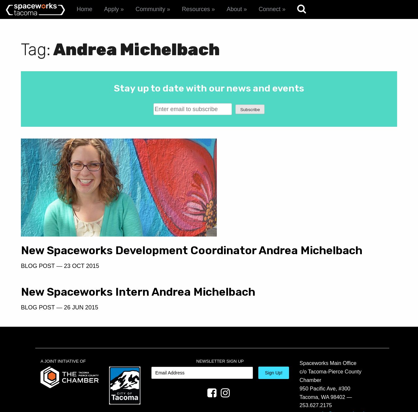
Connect (270, 9)
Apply (111, 9)
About (234, 9)
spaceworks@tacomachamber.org (339, 376)
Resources (196, 9)
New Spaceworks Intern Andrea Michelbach (298, 156)
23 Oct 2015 (81, 269)
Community (150, 9)
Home (84, 9)
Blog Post (38, 269)
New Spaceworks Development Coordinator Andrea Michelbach (107, 247)
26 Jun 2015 (273, 177)
